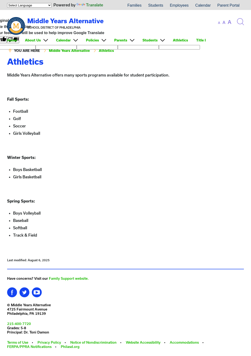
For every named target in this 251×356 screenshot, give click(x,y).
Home (12, 40)
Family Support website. (69, 278)
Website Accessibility (143, 342)
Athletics (180, 40)
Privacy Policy (49, 342)
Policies (92, 40)
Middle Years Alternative (65, 20)
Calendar (203, 5)
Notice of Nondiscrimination (93, 342)
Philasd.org (70, 347)
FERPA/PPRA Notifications (29, 347)
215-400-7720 (19, 324)
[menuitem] (113, 5)
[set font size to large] (229, 22)
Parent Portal (228, 5)
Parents (120, 40)
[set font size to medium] (224, 22)
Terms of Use (17, 342)
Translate (89, 5)
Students (155, 5)
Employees (179, 5)
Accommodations (184, 342)
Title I (201, 40)
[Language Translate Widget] (29, 5)
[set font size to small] (219, 23)
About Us (33, 40)
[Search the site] (240, 22)
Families (134, 5)
